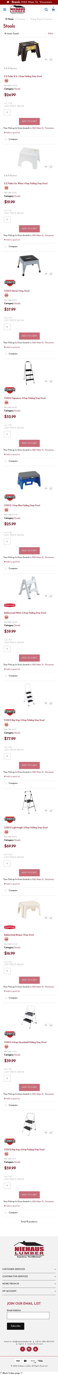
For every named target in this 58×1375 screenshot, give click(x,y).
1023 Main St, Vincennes (43, 128)
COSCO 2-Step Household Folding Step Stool (25, 1042)
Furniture (21, 19)
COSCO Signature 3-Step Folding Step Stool (24, 398)
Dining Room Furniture (41, 19)
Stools (17, 89)
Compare (10, 139)
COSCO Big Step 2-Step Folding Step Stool (24, 1150)
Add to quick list (12, 133)
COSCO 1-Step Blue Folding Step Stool (22, 506)
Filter (50, 34)
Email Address (14, 1310)
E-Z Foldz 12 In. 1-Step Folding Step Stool (23, 76)
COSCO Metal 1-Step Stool (16, 291)
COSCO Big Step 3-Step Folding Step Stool (24, 720)
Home (9, 19)
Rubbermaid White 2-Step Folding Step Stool (25, 613)
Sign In (21, 1344)
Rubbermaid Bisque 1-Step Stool (19, 935)
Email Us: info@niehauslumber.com (18, 1342)
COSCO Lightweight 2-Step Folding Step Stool (25, 828)
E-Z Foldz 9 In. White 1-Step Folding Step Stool (25, 184)
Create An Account (35, 1344)
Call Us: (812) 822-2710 (44, 1342)
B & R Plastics (10, 69)
